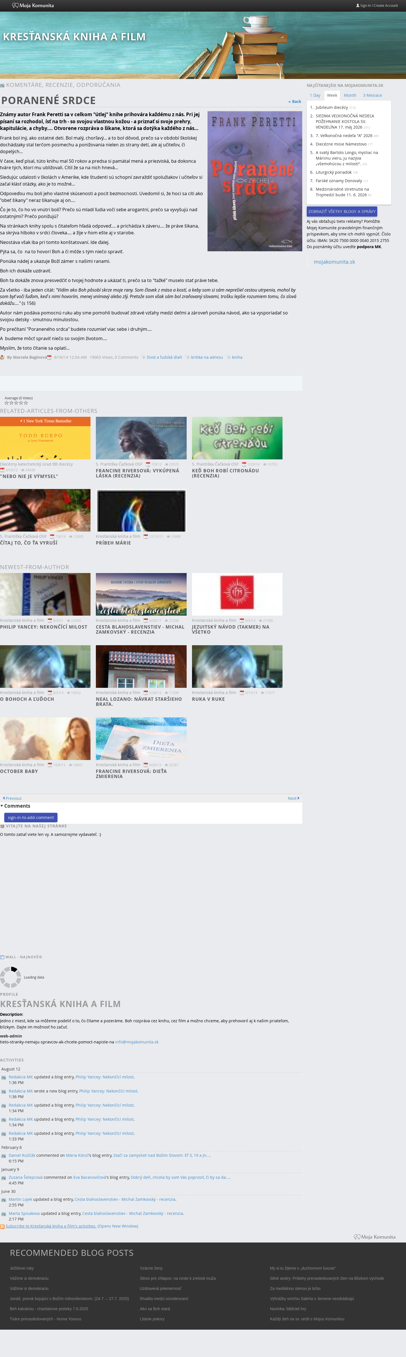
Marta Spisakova (24, 1213)
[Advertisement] (349, 358)
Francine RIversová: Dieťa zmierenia (131, 773)
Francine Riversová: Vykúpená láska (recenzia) (137, 473)
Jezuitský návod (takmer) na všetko (231, 629)
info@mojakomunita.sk (136, 1042)
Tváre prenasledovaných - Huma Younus (45, 1319)
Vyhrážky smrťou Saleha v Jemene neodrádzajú (312, 1298)
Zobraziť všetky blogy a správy (342, 211)
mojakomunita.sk (334, 262)
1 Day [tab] (315, 95)
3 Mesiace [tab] (372, 95)
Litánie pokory (152, 1319)
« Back (294, 101)
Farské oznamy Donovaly (339, 180)
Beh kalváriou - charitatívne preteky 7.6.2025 (49, 1309)
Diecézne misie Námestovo (341, 144)
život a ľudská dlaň (164, 357)
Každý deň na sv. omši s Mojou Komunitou (307, 1319)
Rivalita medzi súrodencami (164, 1298)
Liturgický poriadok (334, 172)
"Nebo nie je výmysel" (29, 476)
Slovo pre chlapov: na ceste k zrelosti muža (178, 1278)
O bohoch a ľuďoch (27, 699)
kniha (237, 357)
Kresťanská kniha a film (74, 36)
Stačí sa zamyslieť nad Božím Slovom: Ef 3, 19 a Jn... (161, 1155)
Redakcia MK (21, 1077)
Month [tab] (350, 95)
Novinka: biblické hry (288, 1309)
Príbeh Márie (113, 543)
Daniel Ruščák (22, 1155)
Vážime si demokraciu (29, 1278)
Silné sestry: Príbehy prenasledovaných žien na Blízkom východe (327, 1278)
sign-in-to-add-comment (31, 817)
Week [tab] (332, 95)
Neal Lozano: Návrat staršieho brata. (139, 701)
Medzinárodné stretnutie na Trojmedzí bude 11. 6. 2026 (342, 191)
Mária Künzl (77, 1155)
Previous (14, 798)
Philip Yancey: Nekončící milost (43, 627)
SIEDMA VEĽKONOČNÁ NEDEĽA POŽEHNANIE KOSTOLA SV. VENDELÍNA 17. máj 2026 (345, 121)
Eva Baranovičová (89, 1177)
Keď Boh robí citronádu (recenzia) (225, 473)
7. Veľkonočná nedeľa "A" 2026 (344, 135)
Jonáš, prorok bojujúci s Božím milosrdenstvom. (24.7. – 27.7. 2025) (69, 1298)
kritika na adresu (207, 357)
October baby (19, 771)
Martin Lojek (20, 1199)
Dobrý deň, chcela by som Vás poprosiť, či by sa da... (180, 1177)
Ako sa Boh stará (155, 1309)
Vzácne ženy (151, 1268)
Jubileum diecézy (332, 107)
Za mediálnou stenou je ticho (295, 1288)
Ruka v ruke (208, 699)
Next (292, 798)
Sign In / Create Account (377, 5)
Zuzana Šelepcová (26, 1177)
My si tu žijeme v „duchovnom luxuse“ (303, 1268)
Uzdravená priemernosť (160, 1288)
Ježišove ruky (22, 1268)
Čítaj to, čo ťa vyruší (29, 543)
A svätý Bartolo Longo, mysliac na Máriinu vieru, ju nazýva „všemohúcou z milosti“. (347, 158)
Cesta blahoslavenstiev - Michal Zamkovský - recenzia (140, 629)
